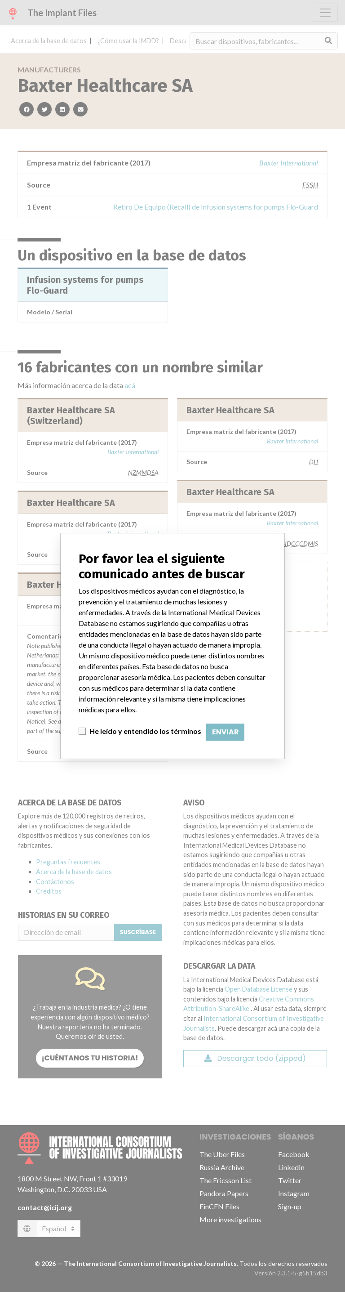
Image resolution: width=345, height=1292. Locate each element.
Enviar (225, 732)
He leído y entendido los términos (145, 731)
